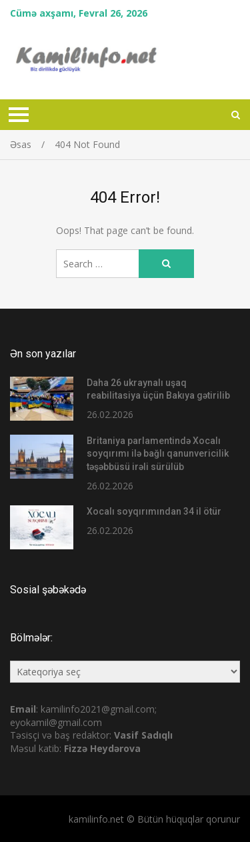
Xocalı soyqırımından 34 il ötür (154, 511)
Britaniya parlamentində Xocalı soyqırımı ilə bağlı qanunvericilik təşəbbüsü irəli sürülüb (158, 453)
